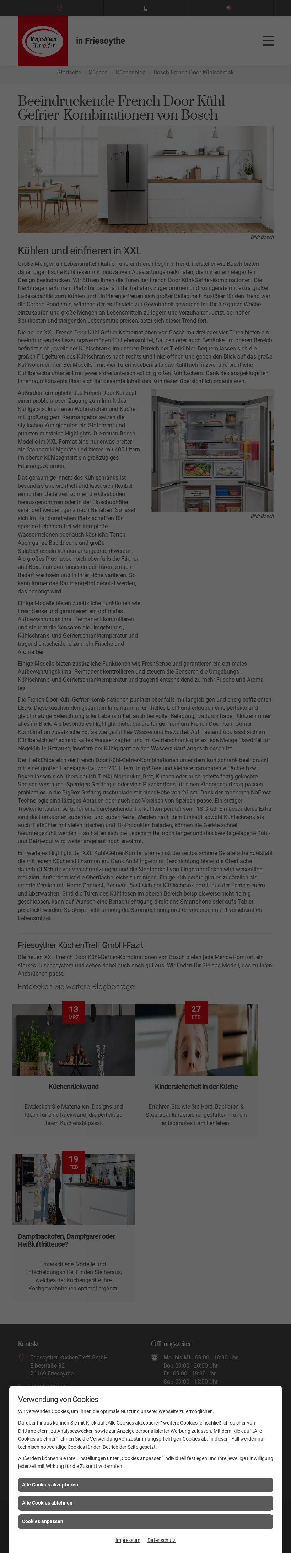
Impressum (127, 1540)
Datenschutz (161, 1540)
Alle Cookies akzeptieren (50, 1485)
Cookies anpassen (42, 1521)
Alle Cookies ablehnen (47, 1503)
